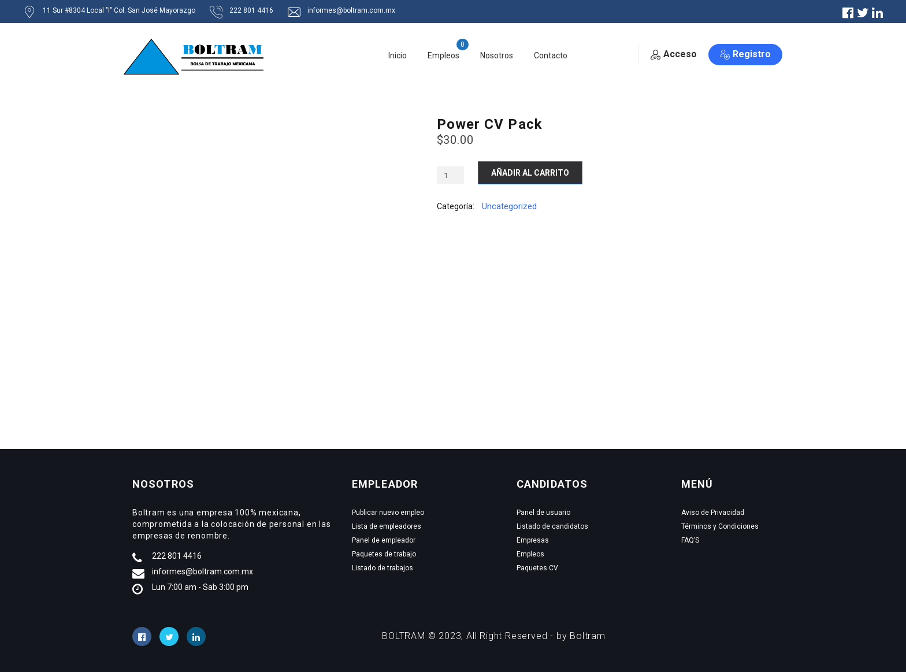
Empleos (443, 55)
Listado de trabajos (382, 568)
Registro (745, 54)
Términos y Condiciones (720, 526)
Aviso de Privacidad (712, 512)
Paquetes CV (537, 568)
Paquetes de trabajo (384, 554)
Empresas (533, 540)
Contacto (550, 55)
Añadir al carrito (530, 172)
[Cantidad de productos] (450, 175)
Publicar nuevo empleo (388, 512)
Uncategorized (509, 206)
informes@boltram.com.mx (202, 571)
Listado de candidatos (552, 526)
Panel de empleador (383, 540)
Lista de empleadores (386, 526)
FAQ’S (690, 540)
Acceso (674, 54)
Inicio (397, 55)
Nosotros (496, 55)
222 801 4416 (177, 555)
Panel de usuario (543, 512)
